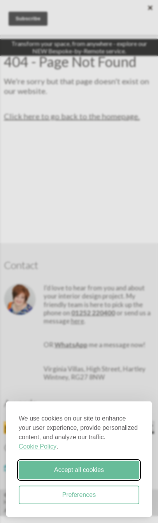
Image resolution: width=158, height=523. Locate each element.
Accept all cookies (79, 469)
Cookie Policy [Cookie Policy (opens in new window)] (37, 446)
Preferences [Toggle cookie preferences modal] (79, 494)
